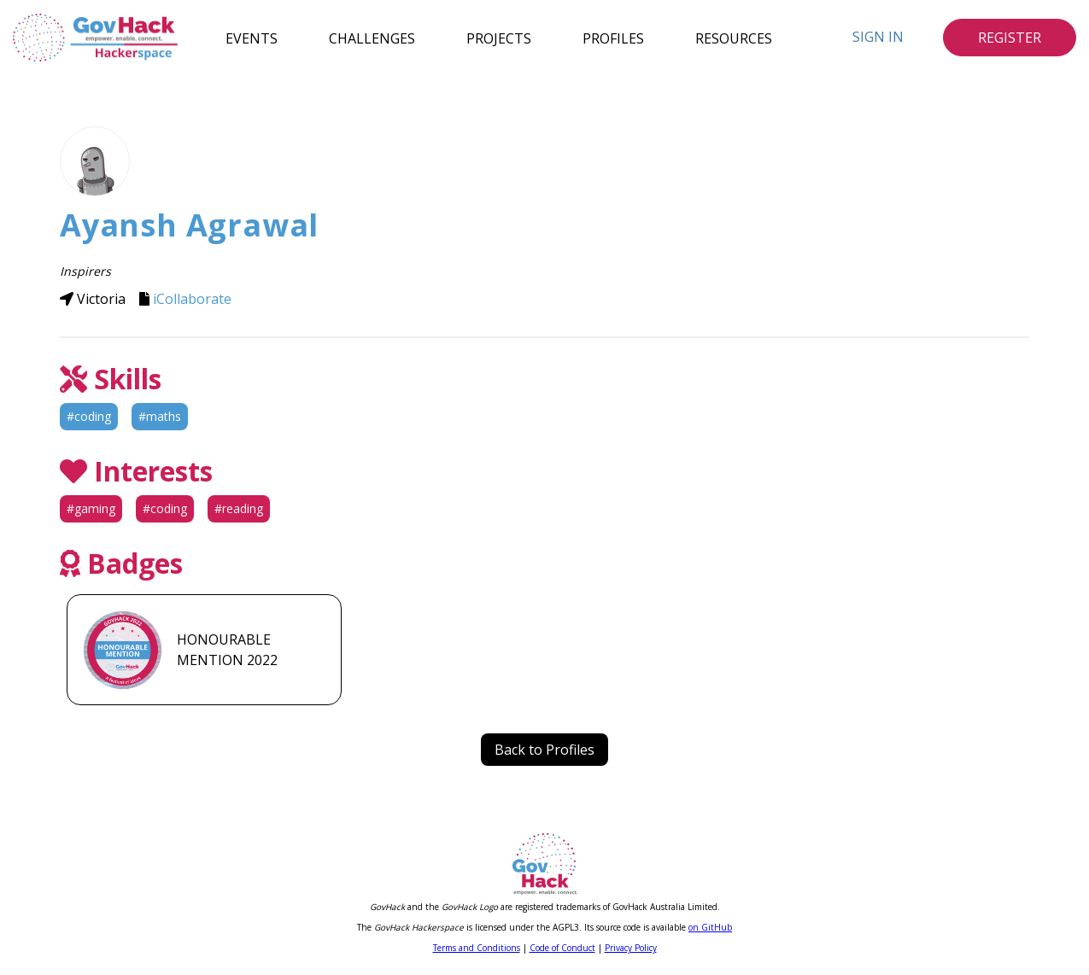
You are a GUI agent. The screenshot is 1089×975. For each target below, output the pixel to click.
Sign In (878, 36)
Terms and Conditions (476, 948)
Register (1009, 37)
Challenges (372, 37)
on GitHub (710, 927)
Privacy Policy (631, 948)
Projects (498, 37)
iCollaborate (192, 298)
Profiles (613, 37)
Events (251, 37)
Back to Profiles (544, 749)
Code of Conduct (562, 948)
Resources (733, 37)
